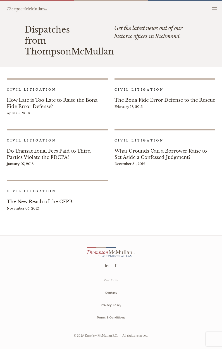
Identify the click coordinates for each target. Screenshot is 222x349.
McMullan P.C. (101, 335)
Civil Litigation (31, 89)
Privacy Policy (111, 305)
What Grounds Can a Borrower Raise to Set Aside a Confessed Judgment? (161, 154)
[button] (215, 7)
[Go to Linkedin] (107, 265)
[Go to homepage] (27, 7)
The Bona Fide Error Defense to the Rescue (165, 100)
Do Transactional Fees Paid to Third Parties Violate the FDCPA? (49, 154)
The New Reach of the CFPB (39, 201)
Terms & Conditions (111, 317)
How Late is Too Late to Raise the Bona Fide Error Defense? (52, 103)
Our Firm (111, 280)
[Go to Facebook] (115, 265)
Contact (111, 292)
